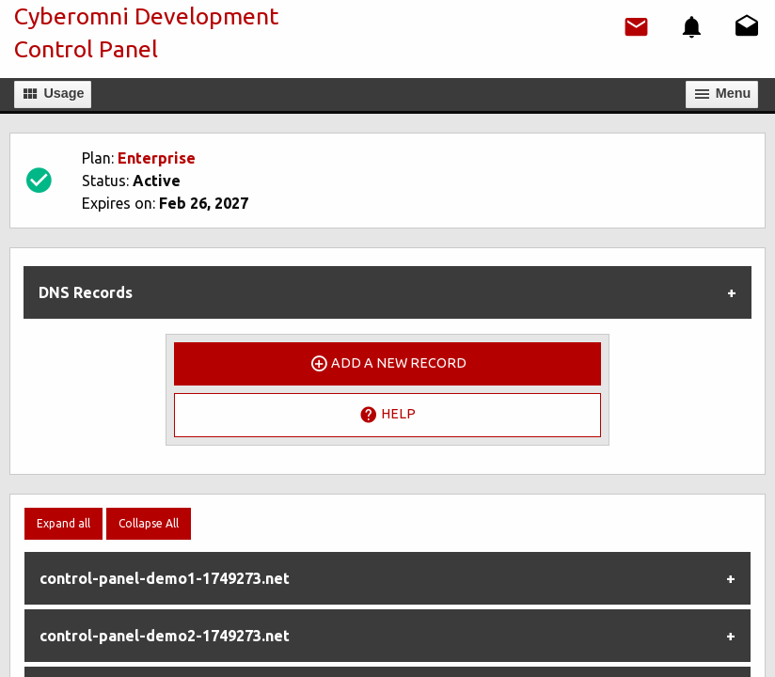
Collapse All (149, 523)
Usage (52, 94)
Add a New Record (388, 363)
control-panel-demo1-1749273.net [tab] (165, 578)
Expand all (63, 523)
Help (387, 414)
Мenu (722, 94)
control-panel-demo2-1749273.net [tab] (165, 635)
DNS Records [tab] (86, 292)
